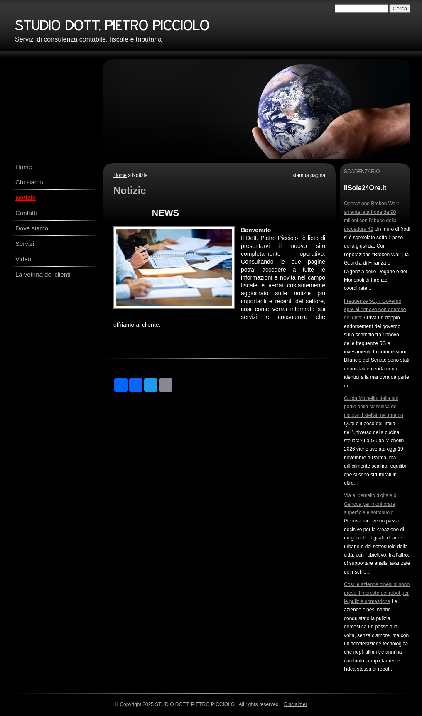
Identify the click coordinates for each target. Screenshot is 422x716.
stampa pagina (308, 175)
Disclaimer (295, 704)
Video (23, 258)
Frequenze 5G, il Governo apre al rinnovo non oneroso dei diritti (375, 309)
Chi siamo (29, 182)
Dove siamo (31, 228)
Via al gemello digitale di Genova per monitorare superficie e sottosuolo (370, 504)
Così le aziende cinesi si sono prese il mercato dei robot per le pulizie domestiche (377, 592)
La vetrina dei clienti (43, 274)
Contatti (26, 212)
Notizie (25, 197)
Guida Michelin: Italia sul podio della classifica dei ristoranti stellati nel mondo (373, 406)
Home (23, 166)
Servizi (24, 243)
